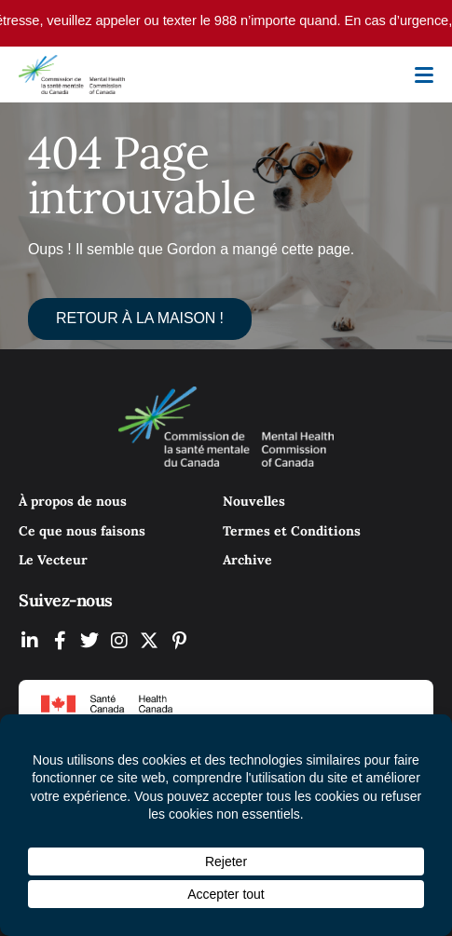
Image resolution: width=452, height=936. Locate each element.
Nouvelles (254, 501)
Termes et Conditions (292, 530)
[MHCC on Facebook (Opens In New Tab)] (59, 640)
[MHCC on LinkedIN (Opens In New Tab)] (30, 640)
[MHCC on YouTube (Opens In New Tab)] (149, 640)
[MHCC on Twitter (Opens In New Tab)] (89, 640)
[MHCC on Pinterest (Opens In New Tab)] (179, 640)
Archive (247, 559)
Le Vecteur (53, 559)
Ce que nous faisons (82, 530)
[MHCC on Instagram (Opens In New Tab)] (119, 640)
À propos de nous (73, 501)
